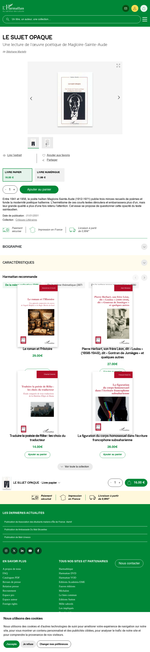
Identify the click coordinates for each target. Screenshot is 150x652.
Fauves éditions (67, 586)
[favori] (55, 342)
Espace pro (8, 595)
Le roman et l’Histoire (37, 349)
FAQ (5, 573)
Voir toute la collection (77, 467)
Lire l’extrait (12, 155)
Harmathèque (66, 569)
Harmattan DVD (67, 573)
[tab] (17, 175)
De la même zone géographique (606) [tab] (113, 285)
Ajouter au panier (39, 189)
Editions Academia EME (72, 582)
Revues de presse (12, 582)
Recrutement (9, 591)
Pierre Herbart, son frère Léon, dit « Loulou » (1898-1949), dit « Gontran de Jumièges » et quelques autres (112, 353)
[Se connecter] (134, 8)
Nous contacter (129, 564)
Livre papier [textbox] (49, 483)
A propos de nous (12, 569)
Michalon (64, 591)
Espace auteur (10, 600)
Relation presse (11, 586)
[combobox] (52, 483)
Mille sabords (66, 604)
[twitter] (14, 551)
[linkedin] (22, 551)
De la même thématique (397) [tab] (64, 285)
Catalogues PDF (11, 578)
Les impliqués (66, 608)
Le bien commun (68, 595)
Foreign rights (10, 604)
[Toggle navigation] (144, 19)
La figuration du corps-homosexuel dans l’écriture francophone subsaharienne (112, 438)
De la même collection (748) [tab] (22, 285)
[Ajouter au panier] (38, 372)
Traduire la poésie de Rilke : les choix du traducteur (37, 438)
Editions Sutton (67, 600)
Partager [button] (49, 160)
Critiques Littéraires (26, 220)
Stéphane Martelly (16, 52)
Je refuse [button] (28, 644)
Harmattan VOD (67, 578)
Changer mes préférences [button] (54, 644)
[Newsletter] (125, 8)
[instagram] (6, 551)
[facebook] (38, 551)
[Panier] (143, 8)
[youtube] (30, 551)
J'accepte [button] (11, 644)
